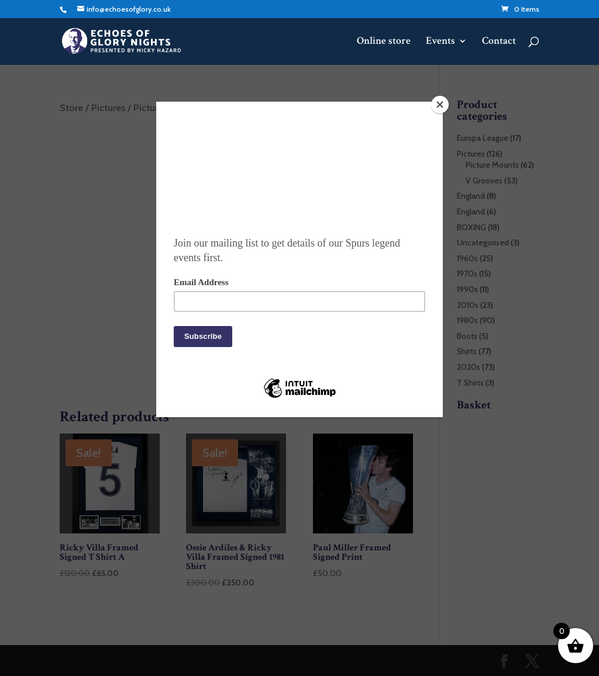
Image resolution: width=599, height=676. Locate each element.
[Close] (440, 104)
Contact (499, 42)
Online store (384, 42)
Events (440, 42)
